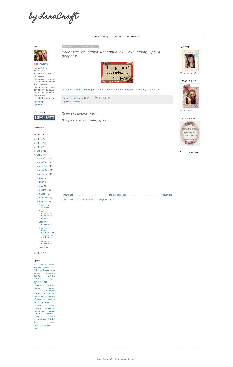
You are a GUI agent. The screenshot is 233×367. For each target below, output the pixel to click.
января (43, 202)
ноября (43, 162)
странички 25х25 (44, 317)
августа (44, 174)
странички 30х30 (44, 319)
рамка (52, 311)
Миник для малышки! (45, 206)
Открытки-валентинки (46, 223)
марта (42, 194)
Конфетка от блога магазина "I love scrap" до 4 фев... (46, 233)
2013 (40, 147)
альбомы (44, 270)
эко (36, 329)
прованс (37, 306)
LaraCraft (42, 64)
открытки (43, 247)
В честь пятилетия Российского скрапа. (46, 214)
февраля (44, 198)
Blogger (132, 359)
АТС (35, 265)
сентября (44, 170)
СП (35, 270)
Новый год (49, 267)
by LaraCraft (53, 17)
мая (41, 186)
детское (39, 285)
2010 (40, 253)
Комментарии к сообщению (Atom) (97, 200)
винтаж (37, 276)
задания (51, 288)
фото (36, 322)
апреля (43, 190)
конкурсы (50, 291)
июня (42, 182)
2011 (40, 155)
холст (52, 322)
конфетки (76, 102)
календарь (38, 291)
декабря (44, 158)
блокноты (50, 273)
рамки (37, 314)
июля (42, 178)
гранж (52, 279)
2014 (40, 143)
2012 (40, 151)
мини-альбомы (48, 296)
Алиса (43, 265)
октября (44, 166)
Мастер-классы (132, 36)
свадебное (50, 314)
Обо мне (117, 36)
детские (40, 282)
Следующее (68, 195)
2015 (40, 139)
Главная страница (101, 36)
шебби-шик (42, 325)
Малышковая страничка (45, 242)
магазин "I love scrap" (76, 90)
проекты (52, 306)
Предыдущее (166, 195)
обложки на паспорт (44, 299)
